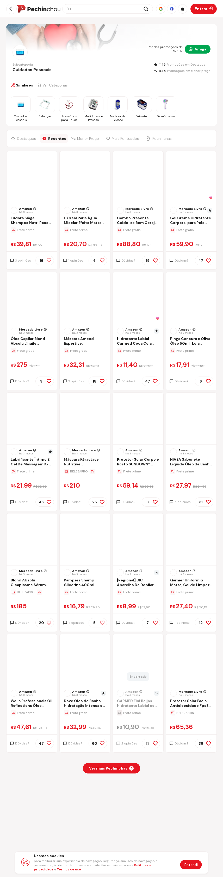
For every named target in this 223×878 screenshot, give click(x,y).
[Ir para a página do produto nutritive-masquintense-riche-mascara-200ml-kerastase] (85, 419)
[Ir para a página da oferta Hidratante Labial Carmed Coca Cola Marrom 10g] (138, 350)
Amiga (197, 49)
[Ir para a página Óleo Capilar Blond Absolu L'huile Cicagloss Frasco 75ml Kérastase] (32, 341)
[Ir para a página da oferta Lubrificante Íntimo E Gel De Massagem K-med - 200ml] (32, 471)
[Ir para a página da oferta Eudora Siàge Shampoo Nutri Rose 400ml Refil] (32, 230)
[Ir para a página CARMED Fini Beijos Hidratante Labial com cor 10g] (138, 703)
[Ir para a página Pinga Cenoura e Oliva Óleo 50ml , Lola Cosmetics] (191, 341)
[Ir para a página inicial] (38, 9)
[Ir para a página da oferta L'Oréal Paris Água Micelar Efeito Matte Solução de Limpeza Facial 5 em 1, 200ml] (85, 230)
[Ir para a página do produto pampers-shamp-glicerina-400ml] (85, 540)
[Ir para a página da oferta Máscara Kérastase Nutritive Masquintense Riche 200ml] (85, 471)
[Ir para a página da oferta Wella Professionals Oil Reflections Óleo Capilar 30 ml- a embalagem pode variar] (32, 712)
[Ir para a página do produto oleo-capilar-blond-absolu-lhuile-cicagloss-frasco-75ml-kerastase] (32, 298)
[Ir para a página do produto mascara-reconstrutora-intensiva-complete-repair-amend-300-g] (85, 298)
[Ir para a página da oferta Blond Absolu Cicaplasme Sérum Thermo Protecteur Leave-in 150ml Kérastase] (32, 592)
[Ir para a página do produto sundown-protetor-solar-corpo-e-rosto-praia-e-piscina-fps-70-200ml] (138, 419)
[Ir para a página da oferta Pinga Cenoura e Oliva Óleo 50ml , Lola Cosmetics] (191, 350)
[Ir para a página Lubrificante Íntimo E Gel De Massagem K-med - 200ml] (32, 462)
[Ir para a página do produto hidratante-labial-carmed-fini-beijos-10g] (138, 660)
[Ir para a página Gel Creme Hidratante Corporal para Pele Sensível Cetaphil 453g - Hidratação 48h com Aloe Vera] (191, 221)
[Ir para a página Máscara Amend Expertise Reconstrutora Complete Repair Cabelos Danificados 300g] (85, 341)
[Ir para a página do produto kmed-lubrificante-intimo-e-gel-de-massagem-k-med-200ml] (32, 419)
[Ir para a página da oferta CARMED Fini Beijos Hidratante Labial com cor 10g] (138, 712)
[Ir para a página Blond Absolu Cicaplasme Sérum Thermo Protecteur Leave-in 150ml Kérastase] (32, 583)
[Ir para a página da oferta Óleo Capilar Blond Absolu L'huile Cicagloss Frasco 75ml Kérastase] (32, 350)
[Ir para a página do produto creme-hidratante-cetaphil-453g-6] (191, 177)
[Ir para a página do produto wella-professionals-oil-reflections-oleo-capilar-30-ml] (32, 660)
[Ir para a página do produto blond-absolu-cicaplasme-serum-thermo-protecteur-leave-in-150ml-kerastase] (32, 540)
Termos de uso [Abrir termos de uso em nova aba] (69, 869)
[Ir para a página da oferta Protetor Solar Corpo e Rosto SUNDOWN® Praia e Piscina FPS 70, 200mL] (138, 471)
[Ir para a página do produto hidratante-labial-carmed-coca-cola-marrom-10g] (138, 298)
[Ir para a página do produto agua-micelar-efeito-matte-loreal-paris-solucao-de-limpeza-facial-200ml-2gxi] (85, 177)
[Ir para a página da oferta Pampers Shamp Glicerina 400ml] (85, 592)
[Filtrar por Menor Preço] (86, 138)
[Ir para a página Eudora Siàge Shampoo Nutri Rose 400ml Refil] (32, 221)
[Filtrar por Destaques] (24, 138)
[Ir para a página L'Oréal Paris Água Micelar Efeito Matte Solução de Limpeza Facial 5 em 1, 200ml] (85, 221)
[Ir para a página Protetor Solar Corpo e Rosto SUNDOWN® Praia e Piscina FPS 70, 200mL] (138, 462)
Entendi (191, 864)
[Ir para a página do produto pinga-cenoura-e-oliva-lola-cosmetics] (191, 298)
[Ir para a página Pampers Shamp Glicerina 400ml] (85, 583)
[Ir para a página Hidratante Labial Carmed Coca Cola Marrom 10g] (138, 341)
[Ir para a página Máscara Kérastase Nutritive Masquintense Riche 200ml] (85, 462)
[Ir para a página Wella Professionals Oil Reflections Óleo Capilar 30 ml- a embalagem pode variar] (32, 703)
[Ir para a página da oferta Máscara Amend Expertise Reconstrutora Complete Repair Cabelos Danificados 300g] (85, 350)
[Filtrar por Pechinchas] (160, 138)
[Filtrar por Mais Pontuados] (123, 138)
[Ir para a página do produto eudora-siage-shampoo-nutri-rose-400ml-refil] (32, 177)
